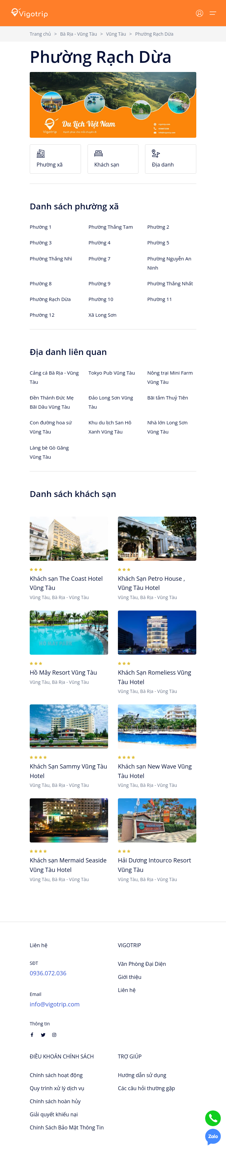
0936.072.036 (48, 973)
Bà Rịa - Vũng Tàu (78, 34)
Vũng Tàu (116, 34)
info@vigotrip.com (55, 1004)
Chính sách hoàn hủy (55, 1101)
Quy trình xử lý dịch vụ (57, 1088)
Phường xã (55, 159)
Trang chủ (40, 34)
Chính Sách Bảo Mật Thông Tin (67, 1127)
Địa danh (170, 159)
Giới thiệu (129, 977)
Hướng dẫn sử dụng (142, 1075)
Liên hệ (127, 990)
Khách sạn (113, 159)
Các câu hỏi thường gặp (146, 1088)
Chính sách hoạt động (56, 1075)
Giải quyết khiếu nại (54, 1114)
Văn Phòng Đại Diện (142, 963)
